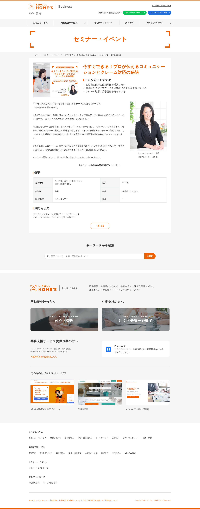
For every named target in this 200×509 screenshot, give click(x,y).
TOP (36, 55)
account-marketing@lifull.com (57, 217)
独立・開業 (147, 438)
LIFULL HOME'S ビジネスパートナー (46, 409)
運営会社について (111, 501)
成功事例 (129, 23)
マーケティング (102, 438)
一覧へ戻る (100, 226)
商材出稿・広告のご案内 (161, 6)
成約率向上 (60, 453)
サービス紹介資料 (50, 483)
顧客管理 (104, 453)
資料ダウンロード (155, 23)
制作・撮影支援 (75, 453)
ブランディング (46, 453)
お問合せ (54, 501)
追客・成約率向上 (85, 438)
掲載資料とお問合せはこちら (43, 357)
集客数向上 (69, 438)
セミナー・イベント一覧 (38, 468)
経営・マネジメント (131, 438)
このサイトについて (42, 501)
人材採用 (115, 438)
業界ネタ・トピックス (37, 438)
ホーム (31, 501)
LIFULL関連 (130, 453)
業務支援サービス (69, 23)
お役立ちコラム (40, 23)
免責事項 (62, 501)
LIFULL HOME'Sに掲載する (92, 501)
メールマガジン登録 (160, 13)
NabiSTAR (83, 409)
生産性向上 (116, 453)
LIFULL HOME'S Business (64, 320)
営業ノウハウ (55, 438)
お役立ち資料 (34, 483)
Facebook (120, 346)
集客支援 (32, 453)
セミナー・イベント (103, 23)
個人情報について (73, 501)
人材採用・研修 (91, 453)
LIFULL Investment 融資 (137, 409)
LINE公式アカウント (135, 13)
